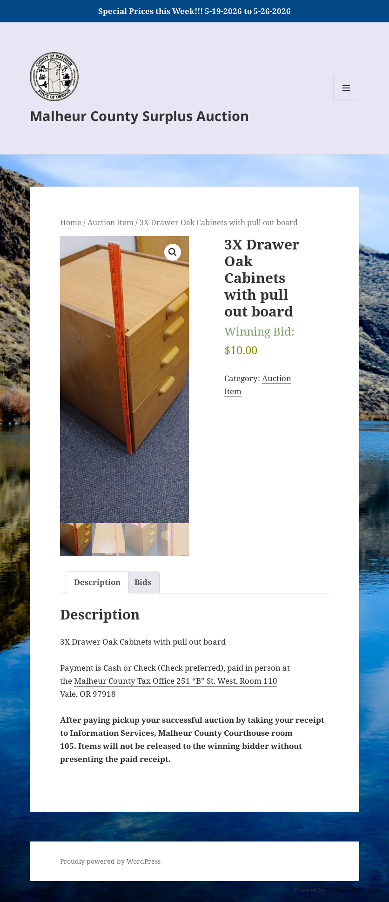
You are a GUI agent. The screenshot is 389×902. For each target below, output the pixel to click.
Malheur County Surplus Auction (139, 116)
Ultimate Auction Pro (354, 890)
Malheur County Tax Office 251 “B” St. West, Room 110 (175, 680)
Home (70, 222)
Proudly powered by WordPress (110, 861)
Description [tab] (97, 582)
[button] (172, 252)
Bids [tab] (142, 582)
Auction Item (110, 222)
